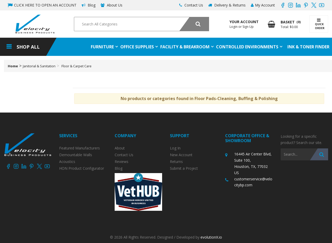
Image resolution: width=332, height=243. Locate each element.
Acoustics (67, 162)
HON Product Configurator (81, 168)
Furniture (102, 47)
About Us (111, 5)
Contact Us (191, 5)
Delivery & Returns (227, 5)
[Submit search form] (194, 24)
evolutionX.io (211, 237)
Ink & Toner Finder (308, 47)
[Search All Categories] (141, 24)
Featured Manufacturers (79, 148)
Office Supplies (137, 47)
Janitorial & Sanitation (39, 66)
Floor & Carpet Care (76, 66)
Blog (88, 5)
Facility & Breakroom (185, 47)
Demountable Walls (75, 155)
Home (13, 66)
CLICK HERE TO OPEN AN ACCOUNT (42, 5)
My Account (263, 5)
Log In (175, 148)
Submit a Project (184, 168)
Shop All (28, 47)
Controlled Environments (247, 47)
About (120, 148)
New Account (181, 155)
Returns (176, 162)
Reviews (121, 162)
